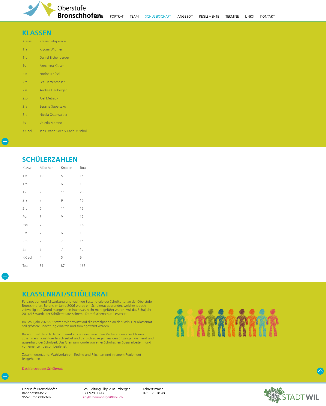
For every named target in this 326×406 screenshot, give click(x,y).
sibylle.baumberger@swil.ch (103, 397)
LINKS (249, 16)
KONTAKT (267, 16)
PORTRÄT (116, 16)
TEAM (134, 16)
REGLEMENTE (209, 16)
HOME (99, 16)
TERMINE (232, 16)
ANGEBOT (185, 16)
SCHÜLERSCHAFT (158, 16)
